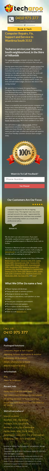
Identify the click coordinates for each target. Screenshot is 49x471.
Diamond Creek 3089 (21, 263)
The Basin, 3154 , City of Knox (16, 423)
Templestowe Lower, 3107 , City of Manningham (24, 435)
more (34, 276)
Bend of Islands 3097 (12, 261)
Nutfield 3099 (38, 269)
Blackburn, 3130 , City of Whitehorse (19, 427)
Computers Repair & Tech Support (18, 350)
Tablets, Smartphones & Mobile (17, 362)
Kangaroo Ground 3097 (31, 267)
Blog (5, 376)
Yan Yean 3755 (23, 276)
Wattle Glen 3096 (11, 276)
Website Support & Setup (14, 365)
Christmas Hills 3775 (28, 261)
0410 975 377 (10, 252)
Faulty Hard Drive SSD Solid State (18, 391)
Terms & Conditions (12, 380)
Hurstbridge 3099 (15, 267)
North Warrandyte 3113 (24, 269)
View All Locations (11, 416)
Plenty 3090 (21, 271)
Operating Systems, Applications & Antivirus (22, 354)
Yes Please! (24, 186)
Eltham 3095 (9, 265)
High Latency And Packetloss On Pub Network (23, 395)
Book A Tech (25, 29)
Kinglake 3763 (10, 269)
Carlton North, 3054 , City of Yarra (18, 431)
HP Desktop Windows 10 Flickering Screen (21, 399)
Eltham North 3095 (21, 265)
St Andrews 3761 (19, 273)
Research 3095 (31, 271)
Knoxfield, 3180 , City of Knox (16, 420)
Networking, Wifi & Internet (15, 358)
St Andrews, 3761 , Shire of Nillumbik (19, 439)
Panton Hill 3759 (11, 271)
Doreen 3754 (34, 263)
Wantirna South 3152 (33, 273)
